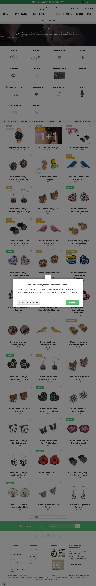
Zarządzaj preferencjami (28, 302)
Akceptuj (72, 302)
